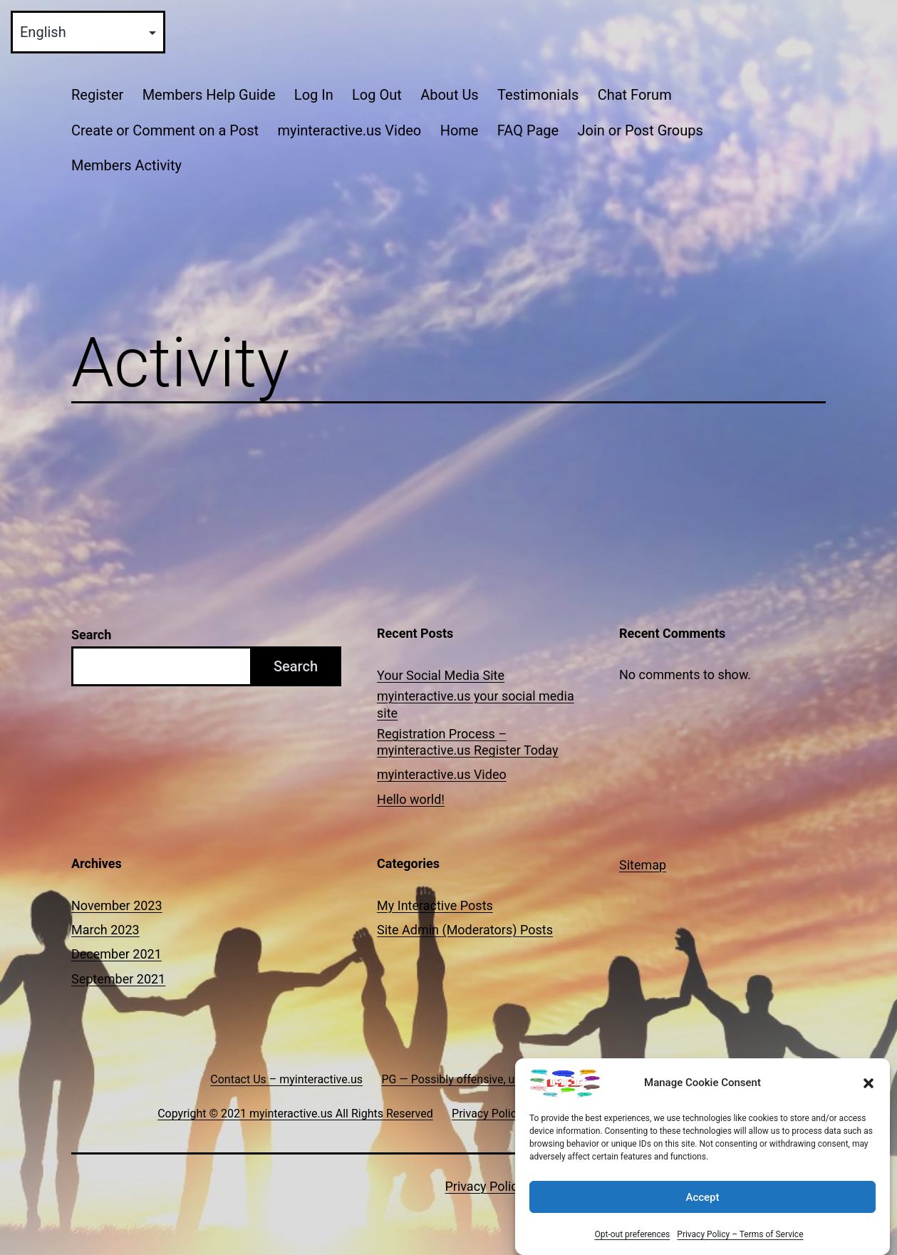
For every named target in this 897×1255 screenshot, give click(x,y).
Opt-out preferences (632, 1234)
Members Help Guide (209, 94)
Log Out (377, 94)
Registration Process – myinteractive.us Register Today (467, 742)
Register (97, 94)
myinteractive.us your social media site (475, 704)
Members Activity (126, 165)
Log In (313, 94)
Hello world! (411, 799)
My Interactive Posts (435, 905)
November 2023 (116, 905)
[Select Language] (88, 32)
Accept (702, 1197)
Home (459, 130)
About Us (449, 94)
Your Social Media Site (440, 675)
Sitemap (642, 864)
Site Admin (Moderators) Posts (465, 929)
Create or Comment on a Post (165, 130)
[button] (868, 1083)
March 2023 (105, 929)
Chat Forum (635, 94)
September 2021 (118, 978)
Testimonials (538, 94)
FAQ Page (528, 130)
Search (91, 634)
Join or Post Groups (639, 130)
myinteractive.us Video (349, 130)
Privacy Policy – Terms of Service (740, 1234)
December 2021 (116, 953)
